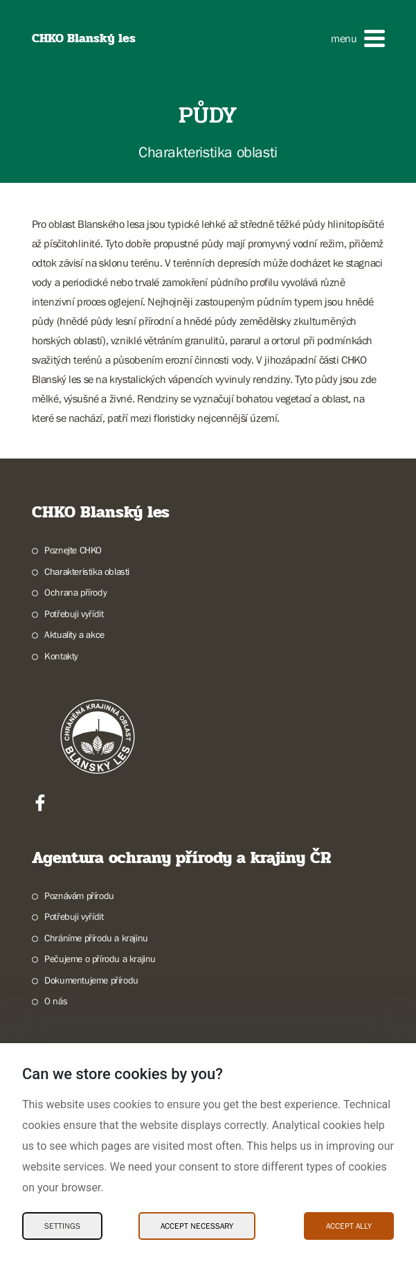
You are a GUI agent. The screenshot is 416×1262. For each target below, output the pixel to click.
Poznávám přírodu (79, 895)
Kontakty (61, 655)
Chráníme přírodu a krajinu (96, 937)
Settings (62, 1226)
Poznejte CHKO (73, 550)
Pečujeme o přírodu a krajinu (100, 958)
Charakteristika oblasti (86, 571)
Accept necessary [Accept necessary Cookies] (197, 1226)
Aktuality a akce (74, 634)
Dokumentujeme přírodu (91, 980)
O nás (55, 1000)
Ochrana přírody (75, 592)
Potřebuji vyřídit (73, 613)
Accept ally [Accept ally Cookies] (349, 1226)
